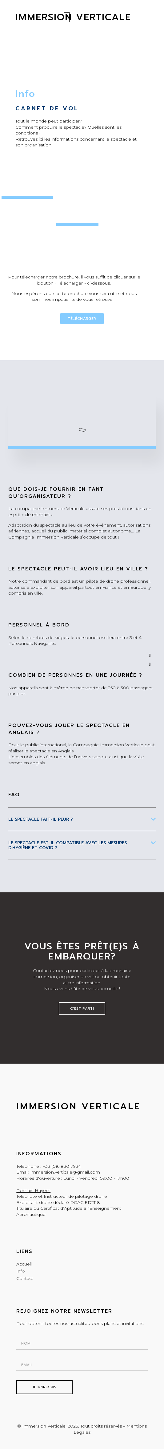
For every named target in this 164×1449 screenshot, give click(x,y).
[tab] (82, 824)
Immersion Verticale (78, 1106)
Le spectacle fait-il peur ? (40, 819)
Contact (24, 1278)
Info (20, 1271)
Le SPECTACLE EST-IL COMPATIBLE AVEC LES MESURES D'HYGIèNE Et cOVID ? (67, 845)
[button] (67, 15)
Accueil (24, 1264)
